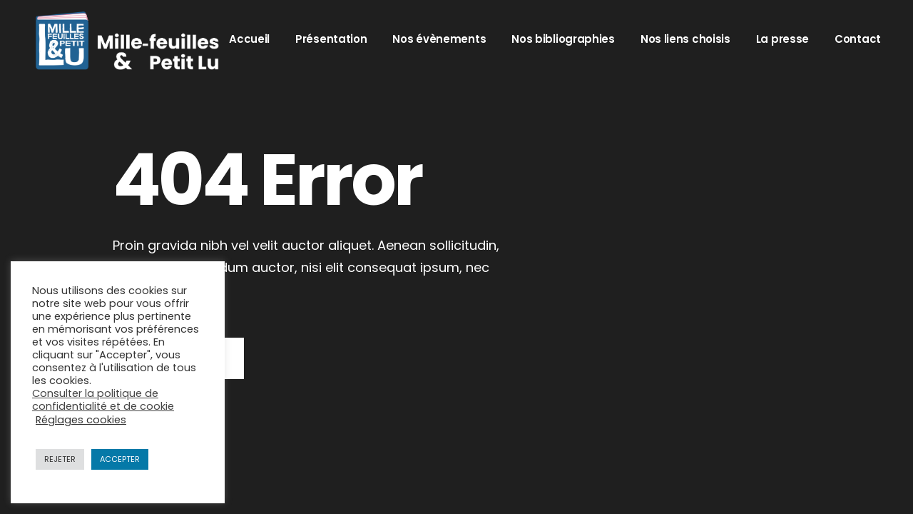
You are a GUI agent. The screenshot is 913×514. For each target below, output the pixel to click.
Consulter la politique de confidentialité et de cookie (103, 400)
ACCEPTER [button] (120, 459)
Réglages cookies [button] (81, 419)
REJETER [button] (60, 459)
